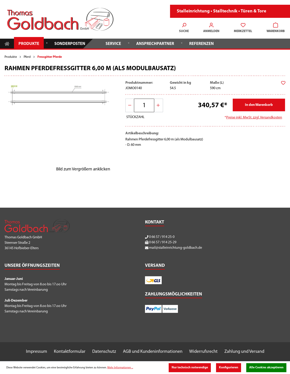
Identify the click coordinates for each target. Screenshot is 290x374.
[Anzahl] (144, 105)
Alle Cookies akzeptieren (266, 367)
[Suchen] (183, 28)
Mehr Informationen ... (120, 367)
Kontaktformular (69, 351)
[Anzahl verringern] (129, 105)
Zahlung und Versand (244, 351)
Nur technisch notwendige (190, 367)
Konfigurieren (228, 367)
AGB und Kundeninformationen (152, 351)
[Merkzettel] (243, 28)
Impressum (36, 351)
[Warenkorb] (274, 28)
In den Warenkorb (259, 105)
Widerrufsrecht (203, 351)
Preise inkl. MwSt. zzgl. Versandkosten (254, 117)
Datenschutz (104, 351)
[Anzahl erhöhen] (158, 105)
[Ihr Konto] (211, 28)
